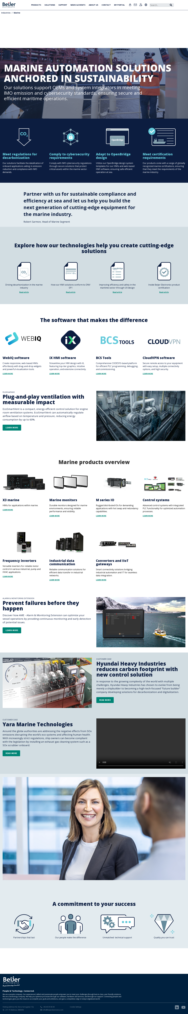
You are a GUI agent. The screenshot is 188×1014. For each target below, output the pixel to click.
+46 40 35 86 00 (49, 1007)
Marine (17, 13)
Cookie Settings (75, 1007)
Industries (5, 13)
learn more (12, 630)
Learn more (12, 427)
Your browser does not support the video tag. (141, 743)
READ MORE (11, 753)
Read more (105, 700)
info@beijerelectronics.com (53, 1010)
